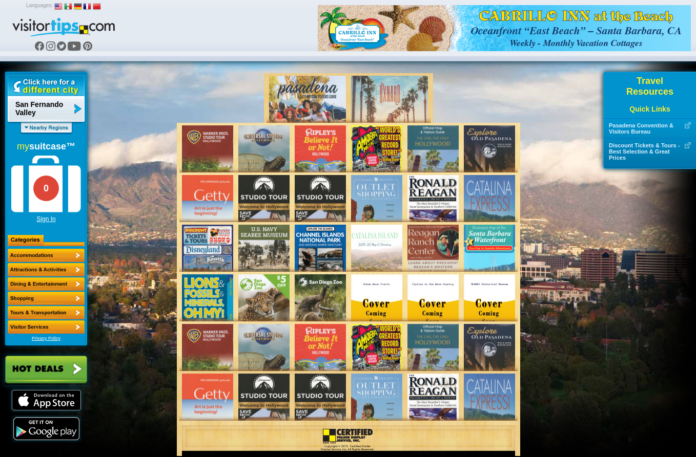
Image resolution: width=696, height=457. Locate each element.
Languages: (39, 5)
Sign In (45, 219)
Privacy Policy (46, 338)
